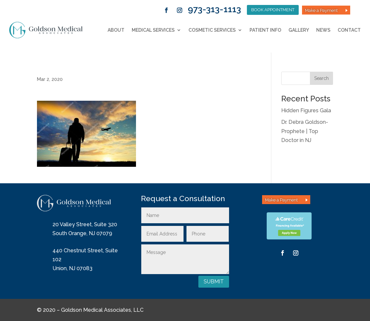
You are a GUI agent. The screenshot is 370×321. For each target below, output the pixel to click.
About (116, 30)
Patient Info (265, 30)
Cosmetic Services (212, 30)
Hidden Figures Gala (306, 110)
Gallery (298, 30)
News (323, 30)
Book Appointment (272, 9)
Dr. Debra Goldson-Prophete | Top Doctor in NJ (304, 131)
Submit (214, 281)
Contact (349, 30)
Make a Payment (321, 10)
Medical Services (153, 30)
